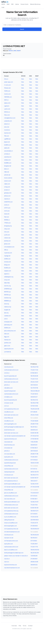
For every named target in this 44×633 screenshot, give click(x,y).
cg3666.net (7, 139)
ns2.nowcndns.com (9, 499)
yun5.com (7, 235)
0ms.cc (6, 79)
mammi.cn (7, 199)
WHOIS (3, 4)
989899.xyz (7, 300)
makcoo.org (7, 306)
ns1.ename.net (8, 448)
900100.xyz (7, 294)
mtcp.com (7, 229)
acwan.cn (7, 190)
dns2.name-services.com (11, 382)
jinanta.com (7, 241)
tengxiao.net (7, 166)
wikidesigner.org (8, 276)
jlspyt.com (7, 142)
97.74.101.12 (34, 469)
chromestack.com (9, 247)
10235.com (7, 91)
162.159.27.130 (34, 367)
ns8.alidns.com (8, 388)
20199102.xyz (8, 288)
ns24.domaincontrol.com (11, 394)
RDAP (8, 4)
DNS (12, 4)
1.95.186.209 (34, 555)
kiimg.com (7, 265)
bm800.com (7, 145)
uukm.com (7, 109)
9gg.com (6, 336)
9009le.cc (7, 220)
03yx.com (7, 115)
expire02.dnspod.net (10, 463)
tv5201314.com (8, 202)
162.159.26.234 (35, 534)
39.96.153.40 (34, 430)
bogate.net (7, 309)
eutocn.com (7, 181)
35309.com (7, 327)
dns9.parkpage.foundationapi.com (13, 552)
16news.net (7, 88)
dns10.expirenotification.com (12, 484)
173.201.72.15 (34, 379)
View (22, 79)
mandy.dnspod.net (9, 472)
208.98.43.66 (34, 561)
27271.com (7, 208)
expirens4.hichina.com (10, 564)
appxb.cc (6, 274)
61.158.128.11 (34, 499)
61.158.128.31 (34, 448)
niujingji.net (7, 256)
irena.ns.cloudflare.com (10, 522)
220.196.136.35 (35, 519)
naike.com (7, 184)
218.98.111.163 (34, 424)
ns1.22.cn (6, 373)
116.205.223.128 (35, 409)
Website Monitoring (35, 4)
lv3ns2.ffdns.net (8, 490)
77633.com (7, 223)
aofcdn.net (7, 175)
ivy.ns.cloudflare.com (10, 516)
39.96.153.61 (34, 445)
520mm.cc (7, 112)
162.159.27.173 (34, 475)
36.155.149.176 (35, 472)
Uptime (17, 4)
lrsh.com (6, 232)
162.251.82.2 (34, 427)
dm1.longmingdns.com (10, 424)
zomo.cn (6, 205)
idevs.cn (6, 169)
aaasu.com (7, 103)
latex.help (7, 282)
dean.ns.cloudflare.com (10, 549)
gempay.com (7, 193)
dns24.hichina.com (9, 445)
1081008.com (8, 97)
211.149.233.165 (35, 487)
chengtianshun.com (9, 118)
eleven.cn (7, 124)
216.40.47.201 (34, 382)
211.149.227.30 (35, 436)
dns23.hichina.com (9, 430)
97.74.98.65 (34, 412)
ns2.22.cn (7, 558)
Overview (14, 625)
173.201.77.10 (34, 546)
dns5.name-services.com (11, 508)
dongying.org (8, 226)
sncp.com (7, 279)
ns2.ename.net (8, 442)
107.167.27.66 (34, 406)
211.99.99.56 (34, 525)
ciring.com (7, 187)
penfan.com (7, 342)
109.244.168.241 (35, 391)
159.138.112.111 (34, 511)
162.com (6, 136)
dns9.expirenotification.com (12, 502)
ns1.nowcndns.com (9, 454)
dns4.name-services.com (11, 415)
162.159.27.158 (34, 403)
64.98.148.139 (34, 508)
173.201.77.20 (34, 370)
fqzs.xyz (6, 217)
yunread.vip (7, 351)
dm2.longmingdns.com (10, 525)
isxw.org (6, 303)
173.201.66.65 (34, 421)
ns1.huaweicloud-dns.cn (11, 481)
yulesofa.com (8, 121)
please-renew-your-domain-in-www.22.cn (16, 555)
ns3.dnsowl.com (8, 534)
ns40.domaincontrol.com (11, 370)
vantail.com (7, 315)
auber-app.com (8, 82)
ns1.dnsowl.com (8, 475)
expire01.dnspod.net (9, 391)
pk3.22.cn (7, 385)
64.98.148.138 (34, 433)
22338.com (7, 259)
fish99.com (7, 268)
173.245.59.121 (35, 493)
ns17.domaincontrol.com (11, 540)
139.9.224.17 (34, 481)
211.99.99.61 (34, 558)
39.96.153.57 (34, 397)
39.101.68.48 (34, 385)
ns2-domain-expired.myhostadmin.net (14, 436)
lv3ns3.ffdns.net (8, 466)
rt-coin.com (7, 85)
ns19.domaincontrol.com (11, 513)
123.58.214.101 (34, 484)
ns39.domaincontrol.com (11, 460)
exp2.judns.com (8, 457)
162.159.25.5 (34, 537)
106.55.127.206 (35, 463)
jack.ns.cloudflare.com (10, 493)
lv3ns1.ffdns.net (8, 418)
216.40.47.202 (34, 415)
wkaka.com (7, 160)
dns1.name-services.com (11, 478)
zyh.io (6, 318)
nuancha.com (8, 253)
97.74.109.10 (34, 513)
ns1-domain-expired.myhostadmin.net (14, 487)
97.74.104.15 (34, 496)
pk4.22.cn (7, 451)
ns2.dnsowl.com (8, 367)
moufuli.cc (7, 130)
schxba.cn (7, 154)
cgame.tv (6, 106)
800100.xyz (7, 291)
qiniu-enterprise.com (10, 330)
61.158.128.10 (34, 373)
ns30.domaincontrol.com (11, 379)
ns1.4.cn (6, 406)
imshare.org (7, 297)
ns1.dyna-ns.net (8, 403)
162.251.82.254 (35, 552)
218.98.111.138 (34, 454)
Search (22, 29)
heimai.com (7, 339)
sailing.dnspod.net (9, 519)
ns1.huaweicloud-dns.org (11, 511)
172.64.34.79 (34, 522)
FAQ (20, 625)
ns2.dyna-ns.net (8, 537)
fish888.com (7, 163)
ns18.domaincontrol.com (11, 505)
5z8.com (6, 333)
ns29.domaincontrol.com (11, 496)
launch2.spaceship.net (10, 400)
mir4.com (6, 211)
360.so (6, 250)
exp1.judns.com (8, 543)
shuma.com (7, 262)
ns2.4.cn (6, 561)
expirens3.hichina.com (10, 439)
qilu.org (6, 312)
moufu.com (7, 94)
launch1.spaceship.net (10, 376)
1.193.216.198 (34, 442)
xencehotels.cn (8, 151)
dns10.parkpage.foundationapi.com (14, 427)
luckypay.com (8, 321)
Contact (30, 625)
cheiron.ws (7, 238)
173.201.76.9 (34, 505)
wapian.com (7, 271)
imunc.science (8, 178)
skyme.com (7, 133)
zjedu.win (6, 148)
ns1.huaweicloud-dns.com (11, 409)
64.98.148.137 (34, 478)
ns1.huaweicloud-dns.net (11, 528)
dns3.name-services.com (11, 433)
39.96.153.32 (34, 564)
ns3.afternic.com (8, 412)
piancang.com (8, 324)
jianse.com (7, 244)
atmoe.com (7, 196)
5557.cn (6, 100)
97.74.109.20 (34, 460)
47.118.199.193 (34, 439)
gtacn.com (7, 345)
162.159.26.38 (34, 376)
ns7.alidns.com (8, 397)
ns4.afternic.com (9, 421)
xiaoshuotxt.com (8, 348)
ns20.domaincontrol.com (11, 546)
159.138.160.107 (35, 528)
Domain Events (24, 4)
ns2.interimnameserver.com (12, 567)
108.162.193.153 (35, 549)
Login (2, 7)
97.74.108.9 (34, 540)
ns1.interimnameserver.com (12, 531)
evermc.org (7, 285)
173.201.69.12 (34, 394)
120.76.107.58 (34, 388)
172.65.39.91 (34, 457)
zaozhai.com (7, 157)
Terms (24, 625)
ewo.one (6, 127)
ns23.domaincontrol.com (11, 469)
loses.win (6, 214)
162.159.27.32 (34, 400)
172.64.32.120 (34, 516)
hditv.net (6, 172)
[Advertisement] (22, 37)
